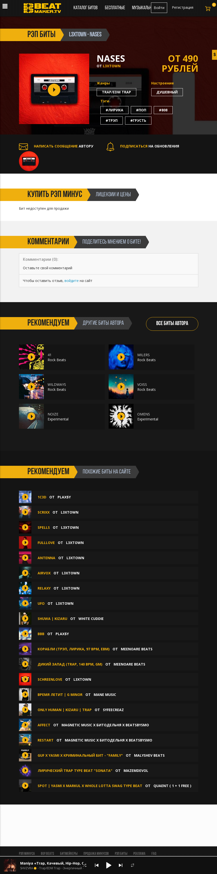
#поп (141, 110)
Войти (159, 7)
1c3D (42, 497)
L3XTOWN (112, 66)
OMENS (143, 414)
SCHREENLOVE (50, 679)
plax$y (64, 497)
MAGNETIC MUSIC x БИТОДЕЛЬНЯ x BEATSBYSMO (105, 725)
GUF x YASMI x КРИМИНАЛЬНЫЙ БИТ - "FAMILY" (80, 755)
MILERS (143, 354)
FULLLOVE (46, 542)
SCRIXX (44, 512)
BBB (41, 633)
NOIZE (53, 414)
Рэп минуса (27, 854)
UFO (41, 603)
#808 (163, 110)
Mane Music (105, 694)
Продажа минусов (96, 854)
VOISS (142, 384)
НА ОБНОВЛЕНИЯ (143, 146)
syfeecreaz (113, 709)
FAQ (153, 854)
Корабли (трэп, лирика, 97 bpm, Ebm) (74, 649)
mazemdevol (136, 770)
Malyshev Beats (149, 755)
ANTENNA (46, 557)
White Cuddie (91, 618)
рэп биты (41, 34)
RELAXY (44, 588)
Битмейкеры (68, 854)
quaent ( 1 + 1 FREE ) (172, 785)
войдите (72, 280)
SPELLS (44, 527)
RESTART (46, 740)
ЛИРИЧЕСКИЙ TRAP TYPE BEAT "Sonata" (75, 770)
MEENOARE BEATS (136, 649)
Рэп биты (121, 854)
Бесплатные (115, 7)
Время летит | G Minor (60, 694)
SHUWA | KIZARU (52, 618)
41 (50, 354)
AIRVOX (44, 573)
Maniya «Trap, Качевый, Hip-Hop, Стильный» (61, 863)
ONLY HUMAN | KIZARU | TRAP (65, 709)
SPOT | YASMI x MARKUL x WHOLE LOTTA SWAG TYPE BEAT (90, 785)
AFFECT (44, 725)
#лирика (114, 110)
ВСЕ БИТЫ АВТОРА (172, 324)
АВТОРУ (56, 146)
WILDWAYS (57, 384)
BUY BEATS (47, 854)
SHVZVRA (26, 868)
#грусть (138, 120)
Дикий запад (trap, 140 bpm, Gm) (70, 664)
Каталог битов (85, 7)
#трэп (112, 120)
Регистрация (182, 7)
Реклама (139, 854)
